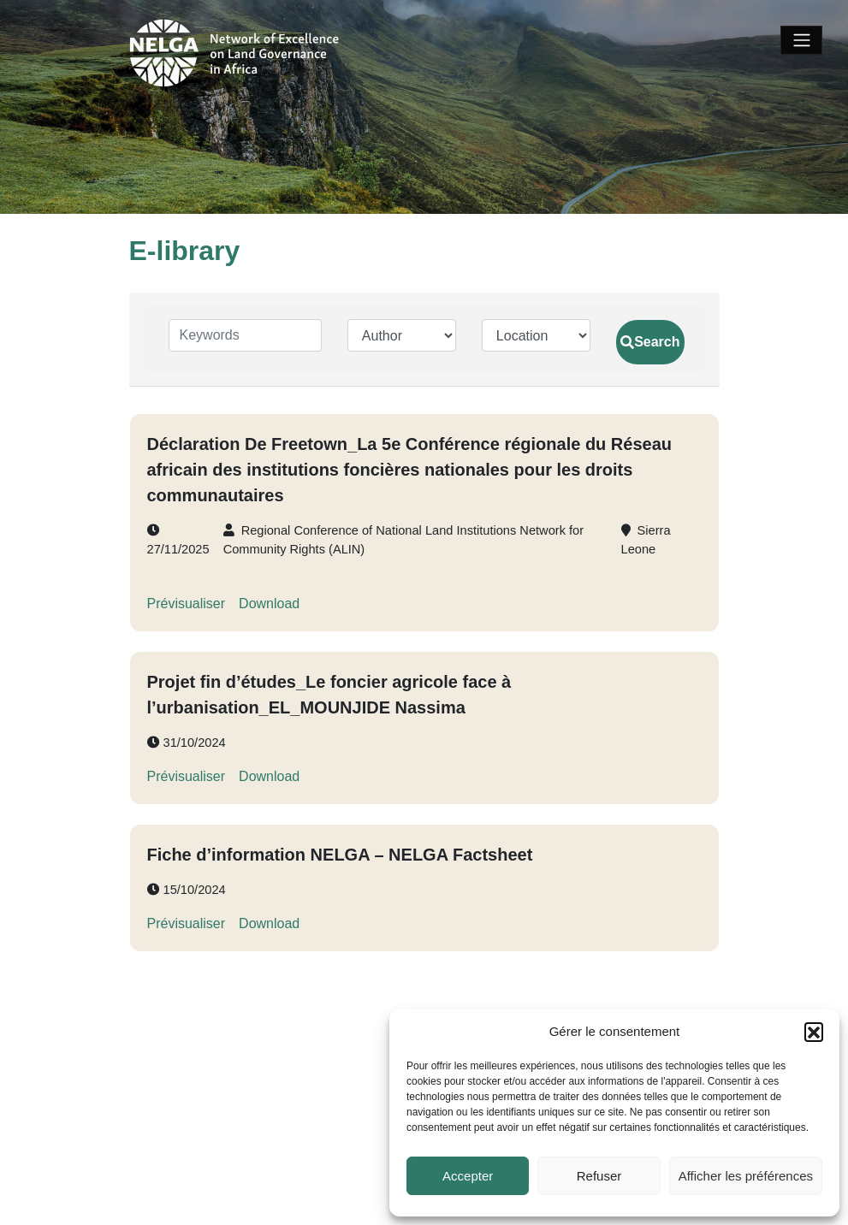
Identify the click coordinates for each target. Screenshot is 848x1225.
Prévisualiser (186, 603)
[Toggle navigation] (801, 40)
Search (649, 341)
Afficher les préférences (746, 1176)
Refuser (599, 1176)
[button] (813, 1031)
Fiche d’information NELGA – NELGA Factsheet (340, 854)
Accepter (467, 1176)
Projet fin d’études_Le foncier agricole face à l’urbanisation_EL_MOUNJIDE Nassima (329, 694)
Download (269, 603)
